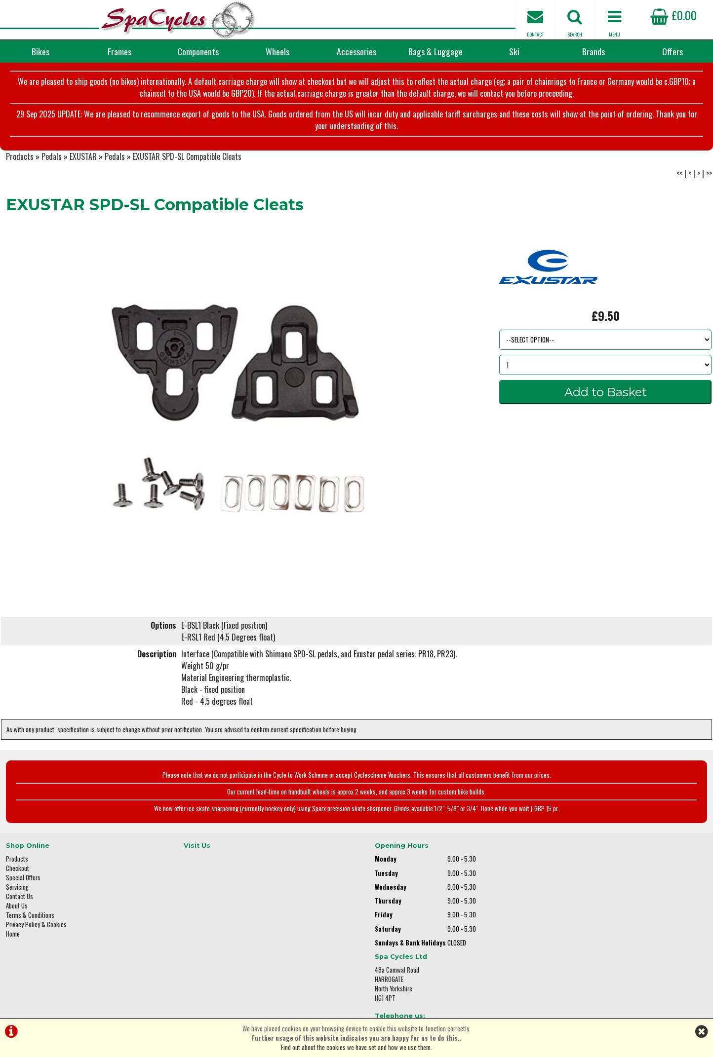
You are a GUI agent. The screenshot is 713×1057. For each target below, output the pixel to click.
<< (679, 178)
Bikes (40, 51)
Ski (514, 51)
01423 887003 (564, 922)
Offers (672, 51)
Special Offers (23, 882)
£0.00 (673, 15)
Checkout (17, 872)
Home (13, 938)
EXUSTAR (83, 161)
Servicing (17, 891)
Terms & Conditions (30, 919)
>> (709, 178)
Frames (119, 51)
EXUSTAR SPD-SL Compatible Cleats (187, 161)
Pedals (51, 161)
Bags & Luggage (435, 51)
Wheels (277, 51)
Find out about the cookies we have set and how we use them (356, 1047)
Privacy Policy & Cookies (36, 929)
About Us (17, 910)
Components (198, 51)
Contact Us (19, 901)
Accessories (356, 51)
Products (20, 161)
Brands (593, 51)
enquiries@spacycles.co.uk (581, 953)
